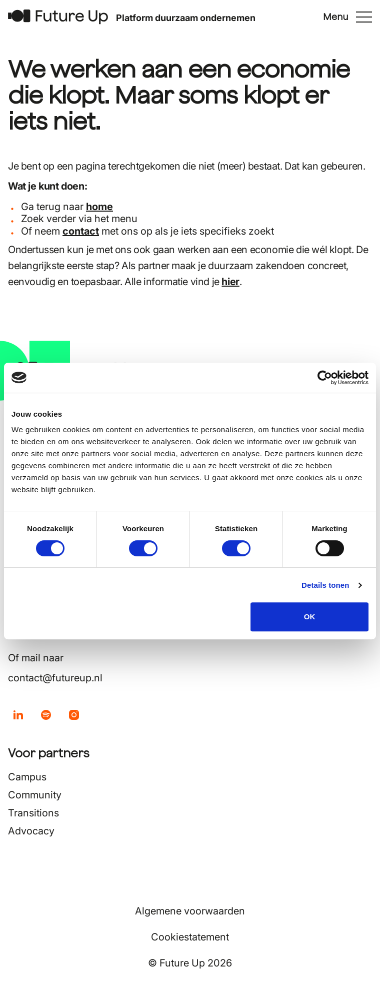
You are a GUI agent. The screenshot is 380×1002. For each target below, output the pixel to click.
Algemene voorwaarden (190, 911)
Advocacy (31, 831)
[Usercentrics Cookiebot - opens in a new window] (324, 377)
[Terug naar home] (58, 17)
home (99, 207)
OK (310, 616)
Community (35, 795)
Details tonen (325, 585)
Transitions (33, 813)
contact (80, 231)
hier (230, 282)
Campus (27, 777)
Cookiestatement (190, 937)
